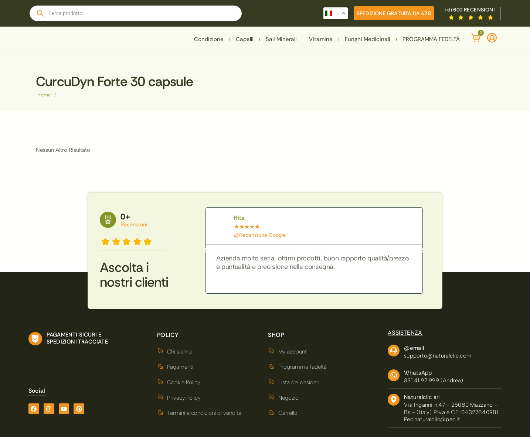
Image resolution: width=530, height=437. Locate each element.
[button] (205, 250)
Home (44, 95)
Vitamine (321, 39)
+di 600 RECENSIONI (469, 9)
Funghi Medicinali (367, 39)
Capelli (245, 39)
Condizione (209, 39)
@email (414, 348)
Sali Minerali (281, 39)
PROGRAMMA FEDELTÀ (431, 39)
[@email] (394, 350)
